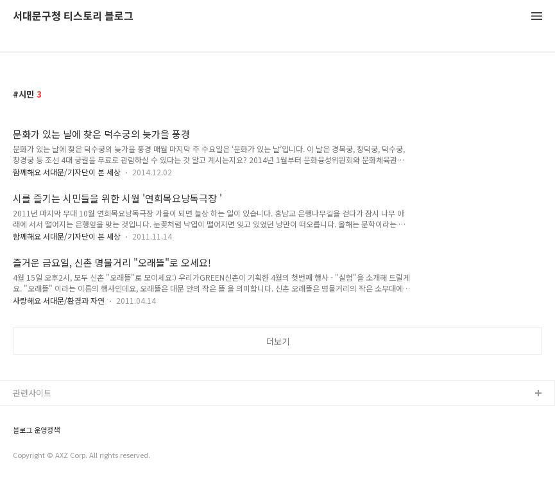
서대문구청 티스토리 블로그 (73, 16)
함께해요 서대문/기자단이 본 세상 (67, 171)
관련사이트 (32, 393)
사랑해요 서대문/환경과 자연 (59, 300)
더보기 (277, 341)
